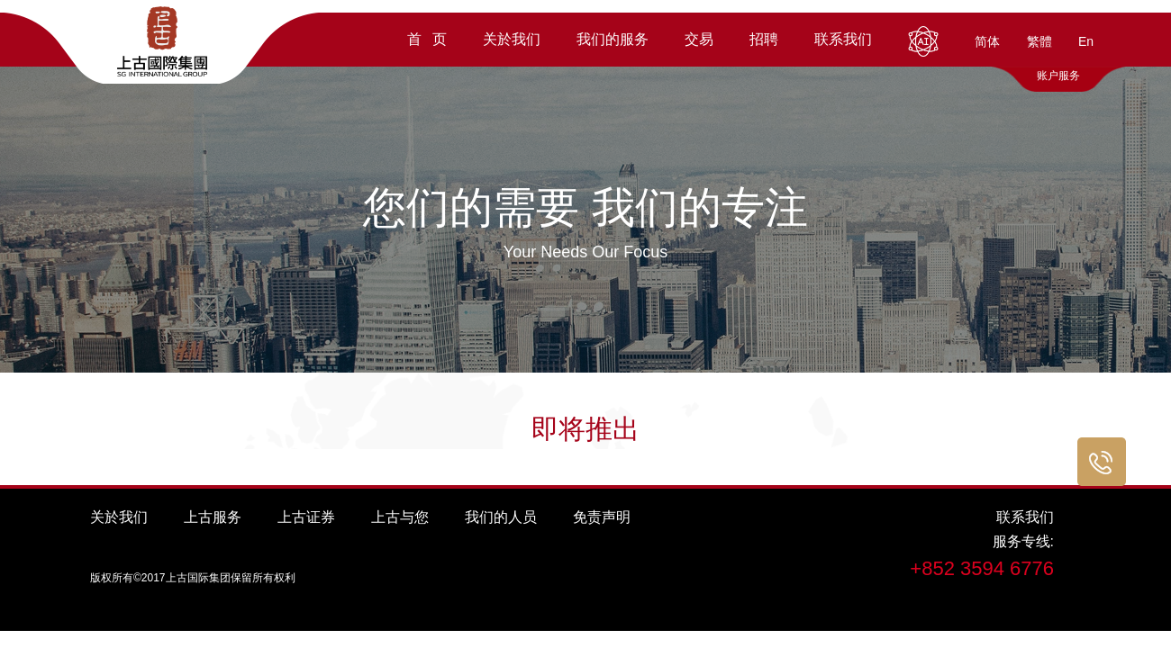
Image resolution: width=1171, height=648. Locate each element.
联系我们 (1025, 517)
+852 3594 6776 (982, 568)
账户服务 (1058, 75)
